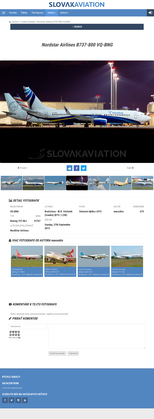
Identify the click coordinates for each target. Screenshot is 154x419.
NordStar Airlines (19, 230)
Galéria (52, 12)
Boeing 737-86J (18, 220)
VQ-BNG (14, 211)
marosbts (119, 211)
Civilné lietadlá (28, 21)
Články (24, 12)
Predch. (23, 168)
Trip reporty (37, 12)
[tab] (77, 27)
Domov (15, 21)
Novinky (13, 12)
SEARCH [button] (77, 26)
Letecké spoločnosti (12, 388)
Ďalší (129, 168)
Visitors (64, 12)
